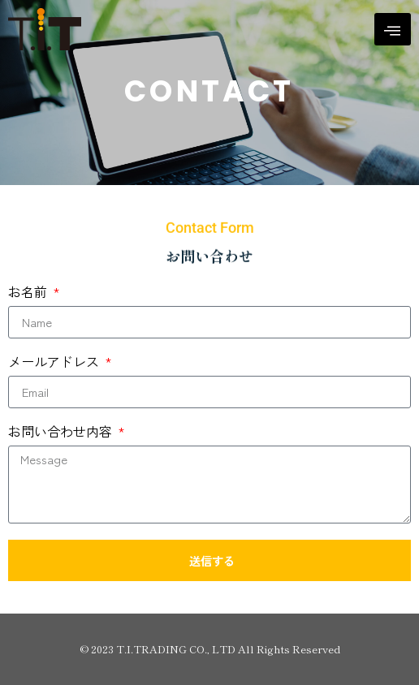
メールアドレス (55, 363)
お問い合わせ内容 (61, 432)
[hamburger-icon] (392, 29)
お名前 (29, 293)
